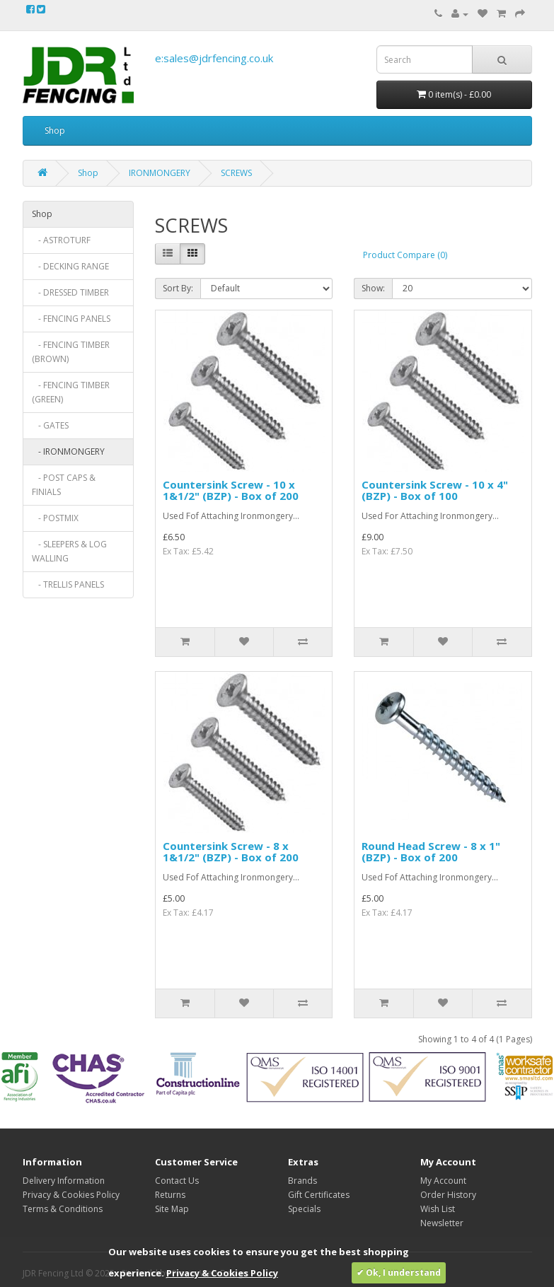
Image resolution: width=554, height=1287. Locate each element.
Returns (170, 1195)
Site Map (172, 1209)
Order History (448, 1195)
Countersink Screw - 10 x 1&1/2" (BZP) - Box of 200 (231, 490)
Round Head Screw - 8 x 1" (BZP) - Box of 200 (431, 852)
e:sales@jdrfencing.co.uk (214, 58)
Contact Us (177, 1181)
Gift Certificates (319, 1195)
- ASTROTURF (61, 240)
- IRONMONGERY (68, 452)
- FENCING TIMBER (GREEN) (71, 392)
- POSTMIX (55, 518)
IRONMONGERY (159, 173)
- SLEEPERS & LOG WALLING (69, 551)
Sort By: (178, 288)
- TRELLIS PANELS (68, 584)
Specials (304, 1209)
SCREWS (236, 173)
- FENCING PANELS (71, 319)
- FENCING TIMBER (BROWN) (71, 352)
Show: (373, 288)
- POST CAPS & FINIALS (64, 485)
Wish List (437, 1209)
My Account (443, 1181)
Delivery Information (64, 1181)
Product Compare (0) (405, 255)
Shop (55, 130)
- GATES (50, 425)
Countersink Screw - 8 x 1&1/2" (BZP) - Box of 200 (231, 852)
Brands (302, 1181)
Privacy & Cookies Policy (71, 1195)
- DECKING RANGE (70, 266)
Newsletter (441, 1223)
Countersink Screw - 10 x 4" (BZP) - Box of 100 (435, 490)
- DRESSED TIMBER (70, 292)
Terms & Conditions (63, 1209)
